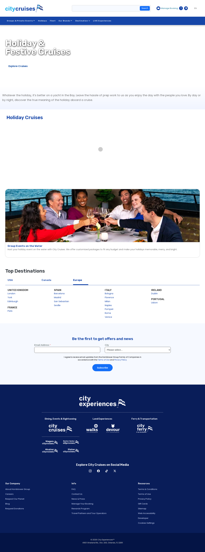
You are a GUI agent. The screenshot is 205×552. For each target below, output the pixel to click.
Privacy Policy (144, 498)
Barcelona (59, 293)
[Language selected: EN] (194, 8)
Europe (77, 280)
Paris (10, 310)
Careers (9, 494)
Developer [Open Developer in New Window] (143, 518)
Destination (82, 21)
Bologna (109, 293)
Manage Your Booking (82, 503)
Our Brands (65, 21)
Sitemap (142, 508)
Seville (57, 305)
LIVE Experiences (102, 21)
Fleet (53, 21)
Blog (7, 503)
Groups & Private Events (21, 21)
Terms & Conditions (147, 489)
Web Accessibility (146, 513)
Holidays (42, 21)
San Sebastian (61, 301)
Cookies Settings (146, 523)
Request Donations (14, 508)
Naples (108, 305)
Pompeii (109, 309)
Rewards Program (81, 508)
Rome (108, 313)
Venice (108, 317)
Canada (46, 280)
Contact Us (77, 494)
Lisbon (154, 302)
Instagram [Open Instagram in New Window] (90, 471)
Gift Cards (143, 503)
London (11, 293)
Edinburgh (13, 301)
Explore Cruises (18, 66)
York (10, 297)
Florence (109, 297)
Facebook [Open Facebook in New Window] (98, 471)
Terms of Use (144, 494)
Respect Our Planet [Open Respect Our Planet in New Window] (14, 498)
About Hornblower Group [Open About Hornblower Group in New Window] (17, 489)
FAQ (74, 489)
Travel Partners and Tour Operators (89, 513)
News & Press (78, 498)
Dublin (154, 293)
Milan (107, 301)
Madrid (57, 297)
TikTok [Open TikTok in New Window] (106, 471)
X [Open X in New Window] (114, 471)
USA (10, 280)
